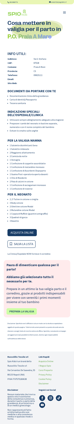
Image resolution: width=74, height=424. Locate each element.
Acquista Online (22, 232)
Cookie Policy (45, 379)
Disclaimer (44, 383)
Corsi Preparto (46, 370)
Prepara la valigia (21, 311)
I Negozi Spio (45, 365)
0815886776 (13, 2)
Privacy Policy (45, 374)
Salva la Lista (23, 244)
